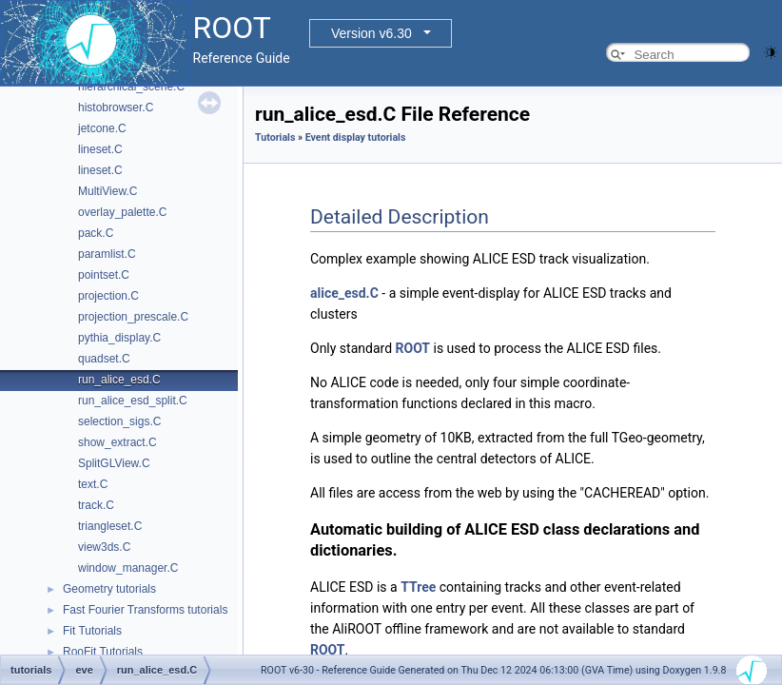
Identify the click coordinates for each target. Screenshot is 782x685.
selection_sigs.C (119, 421)
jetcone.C (102, 128)
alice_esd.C (344, 293)
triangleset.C (110, 526)
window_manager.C (128, 568)
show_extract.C (117, 442)
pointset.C (103, 275)
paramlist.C (107, 254)
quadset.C (104, 358)
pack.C (95, 233)
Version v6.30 (371, 33)
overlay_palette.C (122, 212)
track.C (96, 505)
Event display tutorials (355, 137)
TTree (418, 587)
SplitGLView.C (114, 463)
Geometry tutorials (109, 589)
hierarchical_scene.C (131, 86)
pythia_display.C (119, 337)
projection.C (108, 296)
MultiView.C (107, 191)
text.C (93, 484)
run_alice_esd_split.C (132, 400)
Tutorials (275, 137)
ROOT (413, 348)
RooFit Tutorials (103, 651)
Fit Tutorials (92, 630)
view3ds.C (104, 547)
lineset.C (100, 149)
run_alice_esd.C (119, 379)
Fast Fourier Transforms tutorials (145, 609)
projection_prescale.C (133, 316)
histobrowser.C (115, 107)
